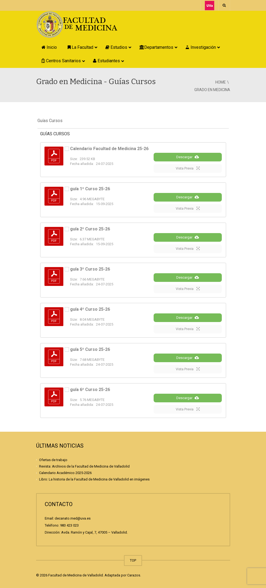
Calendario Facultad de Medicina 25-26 (109, 148)
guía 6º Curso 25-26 (90, 389)
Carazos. (134, 575)
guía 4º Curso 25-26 (90, 309)
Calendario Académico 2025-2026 (65, 473)
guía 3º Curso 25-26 (90, 269)
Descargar (187, 157)
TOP (133, 560)
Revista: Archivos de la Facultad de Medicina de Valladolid (84, 466)
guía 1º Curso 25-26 (90, 188)
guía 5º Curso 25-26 (90, 349)
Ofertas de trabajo (53, 460)
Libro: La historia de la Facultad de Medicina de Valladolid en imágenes (94, 479)
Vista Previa (188, 168)
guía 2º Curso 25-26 (90, 228)
